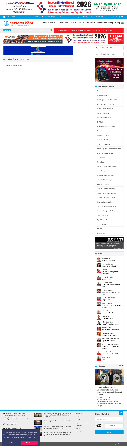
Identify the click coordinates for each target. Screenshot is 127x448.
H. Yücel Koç (105, 311)
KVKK (78, 420)
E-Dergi (117, 23)
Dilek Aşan (105, 270)
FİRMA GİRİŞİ (83, 17)
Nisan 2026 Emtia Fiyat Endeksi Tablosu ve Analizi (111, 306)
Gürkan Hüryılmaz (107, 303)
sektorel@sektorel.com (12, 428)
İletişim (58, 17)
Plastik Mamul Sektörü (109, 266)
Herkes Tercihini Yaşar (108, 313)
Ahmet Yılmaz (106, 258)
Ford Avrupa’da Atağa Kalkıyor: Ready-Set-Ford (58, 421)
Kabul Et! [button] (29, 442)
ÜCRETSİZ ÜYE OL (96, 17)
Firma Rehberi (90, 23)
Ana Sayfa (37, 17)
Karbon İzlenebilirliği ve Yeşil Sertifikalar (110, 272)
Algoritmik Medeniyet (108, 341)
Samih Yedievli (106, 352)
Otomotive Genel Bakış (109, 260)
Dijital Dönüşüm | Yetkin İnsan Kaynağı (111, 347)
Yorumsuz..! (105, 359)
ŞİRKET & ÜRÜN (70, 23)
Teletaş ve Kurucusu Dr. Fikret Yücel (111, 286)
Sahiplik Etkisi (106, 300)
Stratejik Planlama (107, 318)
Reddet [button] (11, 442)
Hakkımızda (46, 17)
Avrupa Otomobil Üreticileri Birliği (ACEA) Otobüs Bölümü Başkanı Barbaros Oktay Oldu (57, 434)
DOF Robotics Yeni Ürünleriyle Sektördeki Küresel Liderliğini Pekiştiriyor (57, 427)
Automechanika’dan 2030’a (110, 354)
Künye (53, 17)
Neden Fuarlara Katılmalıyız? (110, 324)
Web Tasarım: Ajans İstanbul (114, 444)
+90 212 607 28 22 (10, 424)
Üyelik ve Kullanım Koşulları (82, 424)
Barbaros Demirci (107, 264)
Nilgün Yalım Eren (107, 333)
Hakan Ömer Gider (108, 322)
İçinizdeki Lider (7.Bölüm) (109, 335)
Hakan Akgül (105, 316)
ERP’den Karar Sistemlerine (110, 329)
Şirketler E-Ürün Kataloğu (105, 23)
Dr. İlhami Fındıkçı (107, 277)
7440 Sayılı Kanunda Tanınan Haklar (111, 293)
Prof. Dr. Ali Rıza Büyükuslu (110, 339)
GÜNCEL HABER (49, 23)
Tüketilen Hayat (107, 279)
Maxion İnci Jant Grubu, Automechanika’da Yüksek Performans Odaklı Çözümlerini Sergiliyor (109, 391)
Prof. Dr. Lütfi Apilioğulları (110, 344)
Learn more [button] (31, 437)
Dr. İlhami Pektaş (107, 283)
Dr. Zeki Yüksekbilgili (108, 298)
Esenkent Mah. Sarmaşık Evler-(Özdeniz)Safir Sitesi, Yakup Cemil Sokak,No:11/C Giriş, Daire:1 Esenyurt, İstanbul (15, 417)
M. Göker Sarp (106, 327)
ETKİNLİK (81, 23)
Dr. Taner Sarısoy (107, 290)
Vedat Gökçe (106, 357)
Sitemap (79, 431)
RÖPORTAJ (60, 23)
